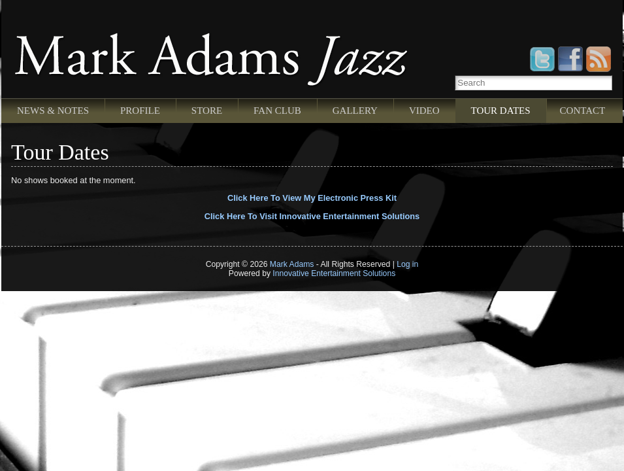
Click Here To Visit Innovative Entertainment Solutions (312, 216)
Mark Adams (292, 264)
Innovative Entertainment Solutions (333, 273)
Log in (407, 264)
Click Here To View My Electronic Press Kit (312, 198)
